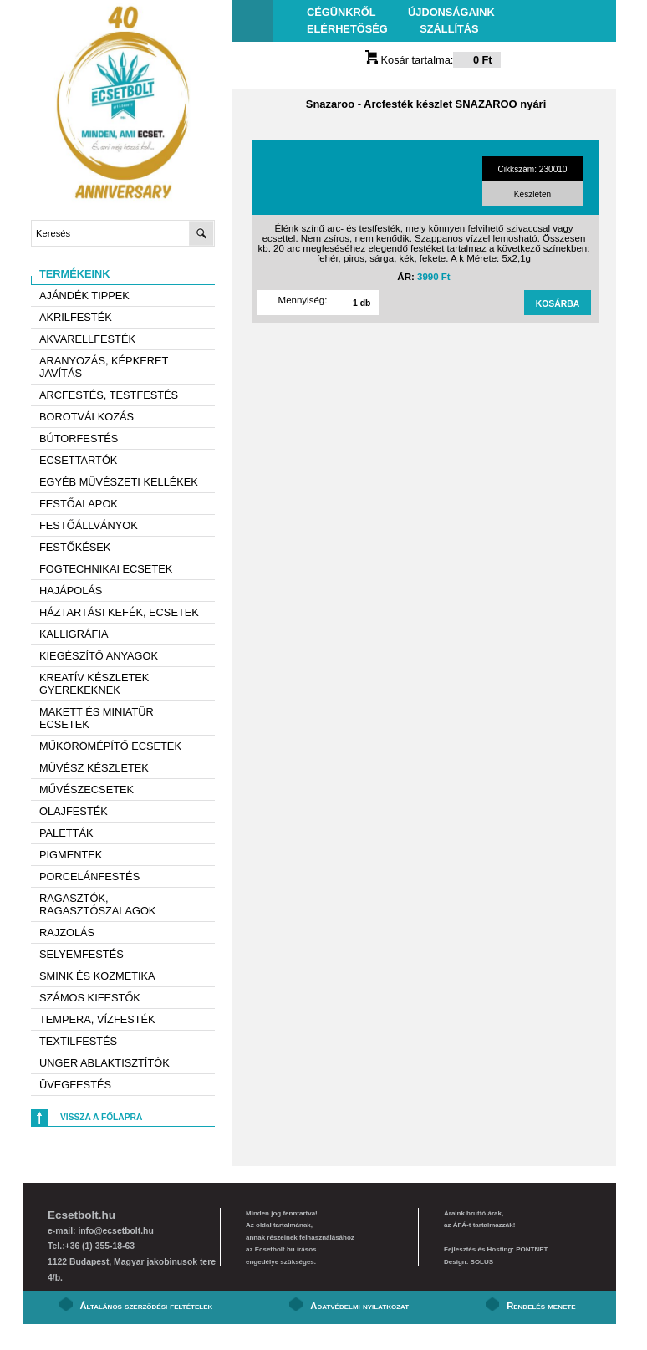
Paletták (66, 833)
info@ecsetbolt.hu (115, 1230)
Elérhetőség (347, 29)
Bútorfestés (78, 438)
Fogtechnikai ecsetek (105, 569)
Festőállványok (88, 525)
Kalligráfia (74, 634)
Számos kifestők (89, 997)
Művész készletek (94, 768)
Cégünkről (341, 12)
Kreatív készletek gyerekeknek (94, 683)
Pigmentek (70, 854)
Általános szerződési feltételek (146, 1306)
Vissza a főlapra (101, 1117)
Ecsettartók (78, 460)
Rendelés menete (541, 1306)
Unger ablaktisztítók (104, 1063)
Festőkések (74, 547)
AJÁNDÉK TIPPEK (84, 295)
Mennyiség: (303, 300)
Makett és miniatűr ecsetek (96, 718)
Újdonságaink (451, 12)
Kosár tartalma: (433, 59)
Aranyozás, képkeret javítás (103, 367)
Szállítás (449, 29)
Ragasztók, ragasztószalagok (97, 904)
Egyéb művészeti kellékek (118, 482)
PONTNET (532, 1249)
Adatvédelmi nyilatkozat (359, 1306)
